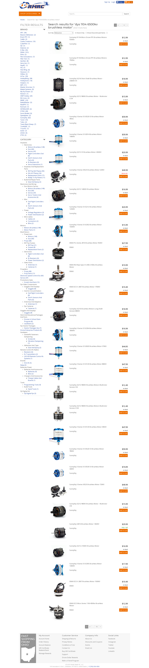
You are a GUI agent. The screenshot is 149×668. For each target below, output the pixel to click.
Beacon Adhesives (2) (28, 35)
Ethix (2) (23, 54)
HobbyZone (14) (26, 81)
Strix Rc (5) (28, 363)
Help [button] (120, 2)
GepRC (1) (24, 65)
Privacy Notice (67, 642)
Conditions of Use (68, 645)
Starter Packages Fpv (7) (32, 328)
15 (124, 25)
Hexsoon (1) (24, 72)
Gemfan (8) (24, 61)
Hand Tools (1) (33, 389)
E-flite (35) (24, 50)
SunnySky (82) (25, 118)
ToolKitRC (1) (25, 126)
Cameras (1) (32, 267)
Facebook (111, 639)
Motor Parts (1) (29, 230)
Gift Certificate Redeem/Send (44, 649)
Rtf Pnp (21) (32, 245)
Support (65, 654)
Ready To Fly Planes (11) (36, 177)
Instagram (112, 642)
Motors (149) (32, 236)
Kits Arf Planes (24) (34, 173)
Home (22, 20)
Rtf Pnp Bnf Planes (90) (36, 171)
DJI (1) (22, 46)
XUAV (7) (23, 131)
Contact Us (66, 648)
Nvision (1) (24, 94)
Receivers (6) (28, 352)
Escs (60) (31, 149)
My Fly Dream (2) (26, 91)
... (120, 25)
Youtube (111, 648)
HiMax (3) (23, 74)
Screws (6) (31, 339)
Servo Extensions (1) (35, 164)
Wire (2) (30, 223)
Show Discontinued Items (96, 33)
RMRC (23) (24, 100)
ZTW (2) (23, 135)
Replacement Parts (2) (36, 249)
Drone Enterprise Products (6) (31, 330)
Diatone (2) (24, 48)
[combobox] (95, 14)
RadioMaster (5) (26, 102)
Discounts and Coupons (93, 642)
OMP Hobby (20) (26, 96)
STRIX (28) (24, 111)
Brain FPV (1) (25, 37)
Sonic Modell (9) (26, 113)
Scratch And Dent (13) (31, 282)
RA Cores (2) (24, 98)
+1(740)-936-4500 (93, 666)
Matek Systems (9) (27, 89)
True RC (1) (24, 129)
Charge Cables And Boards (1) (34, 379)
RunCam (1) (24, 107)
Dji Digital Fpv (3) (30, 393)
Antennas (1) (32, 265)
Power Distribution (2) (36, 215)
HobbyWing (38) (26, 78)
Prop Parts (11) (29, 273)
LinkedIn (111, 651)
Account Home (44, 639)
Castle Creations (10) (27, 41)
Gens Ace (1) (24, 63)
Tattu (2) (23, 122)
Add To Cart (123, 44)
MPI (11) (23, 85)
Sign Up (107, 2)
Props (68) (27, 241)
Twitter (111, 645)
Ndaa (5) (23, 365)
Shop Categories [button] (30, 14)
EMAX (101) (24, 52)
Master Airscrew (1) (27, 87)
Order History (44, 642)
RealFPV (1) (24, 105)
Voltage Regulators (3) (36, 212)
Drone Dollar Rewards (70, 657)
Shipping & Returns (69, 639)
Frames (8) (31, 247)
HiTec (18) (24, 76)
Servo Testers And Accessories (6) (34, 196)
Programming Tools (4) (32, 385)
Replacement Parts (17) (36, 175)
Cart (129, 2)
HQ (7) (22, 68)
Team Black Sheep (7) (28, 124)
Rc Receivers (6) (33, 162)
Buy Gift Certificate (68, 651)
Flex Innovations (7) (27, 57)
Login (113, 2)
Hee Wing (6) (25, 70)
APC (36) (23, 33)
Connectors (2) (33, 221)
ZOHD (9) (23, 133)
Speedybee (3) (25, 115)
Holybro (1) (24, 83)
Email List (88, 648)
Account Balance (45, 645)
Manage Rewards (45, 653)
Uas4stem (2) (28, 324)
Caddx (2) (23, 39)
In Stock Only (80, 33)
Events (87, 645)
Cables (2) (31, 219)
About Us (88, 639)
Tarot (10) (24, 120)
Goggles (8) (32, 289)
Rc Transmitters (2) (31, 354)
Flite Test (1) (24, 59)
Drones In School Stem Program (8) (32, 320)
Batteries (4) (32, 372)
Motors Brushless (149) (36, 147)
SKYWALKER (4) (26, 109)
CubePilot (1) (25, 44)
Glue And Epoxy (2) (34, 182)
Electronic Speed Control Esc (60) (32, 276)
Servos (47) (32, 151)
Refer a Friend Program (70, 661)
